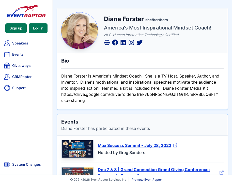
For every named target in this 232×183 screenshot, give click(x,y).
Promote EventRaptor (147, 179)
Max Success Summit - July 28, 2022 (137, 145)
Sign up (16, 28)
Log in (38, 28)
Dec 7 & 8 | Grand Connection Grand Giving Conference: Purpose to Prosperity (161, 172)
